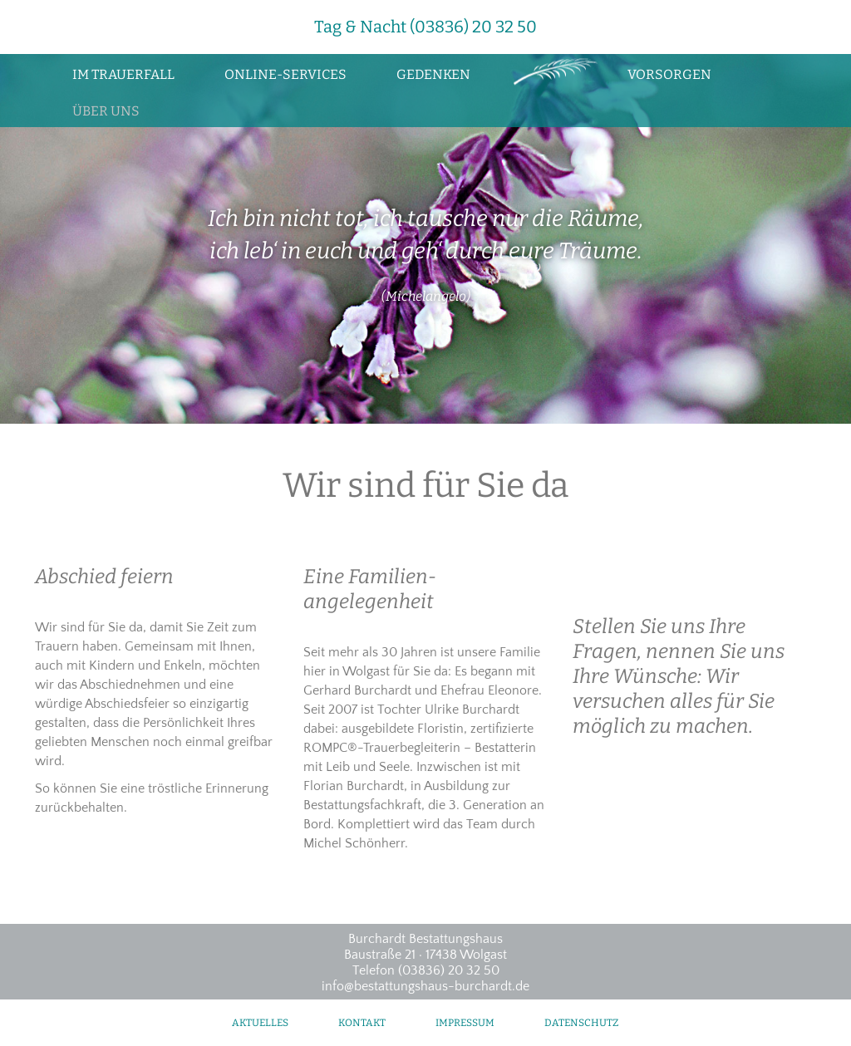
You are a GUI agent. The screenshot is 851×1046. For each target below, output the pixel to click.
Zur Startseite (549, 72)
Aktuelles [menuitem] (260, 1023)
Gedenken (433, 74)
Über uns (106, 111)
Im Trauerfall (123, 74)
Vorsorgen (669, 74)
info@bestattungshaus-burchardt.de (425, 986)
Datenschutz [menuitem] (581, 1023)
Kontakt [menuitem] (362, 1023)
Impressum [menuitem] (464, 1023)
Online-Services (285, 74)
